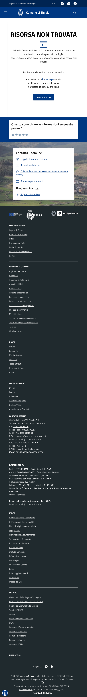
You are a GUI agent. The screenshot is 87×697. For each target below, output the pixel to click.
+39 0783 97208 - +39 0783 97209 (29, 423)
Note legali (14, 560)
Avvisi (11, 372)
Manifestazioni (15, 355)
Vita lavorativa (15, 331)
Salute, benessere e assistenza (22, 318)
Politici (12, 255)
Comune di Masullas (18, 631)
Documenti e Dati (17, 243)
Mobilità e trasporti (17, 314)
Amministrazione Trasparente (22, 517)
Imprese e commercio (18, 309)
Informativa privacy (17, 556)
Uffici (11, 238)
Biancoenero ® (25, 689)
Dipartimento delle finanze (21, 618)
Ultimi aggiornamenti (18, 573)
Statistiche (14, 577)
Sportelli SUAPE (16, 610)
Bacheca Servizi (16, 547)
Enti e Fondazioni (16, 247)
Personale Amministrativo (20, 251)
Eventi (12, 387)
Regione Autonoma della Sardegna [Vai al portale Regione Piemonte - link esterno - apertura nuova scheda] (22, 3)
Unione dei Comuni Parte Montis (23, 605)
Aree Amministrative (18, 234)
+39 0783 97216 (21, 426)
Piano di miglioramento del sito (22, 526)
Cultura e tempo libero (19, 297)
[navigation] (5, 12)
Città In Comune (65, 679)
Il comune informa (17, 368)
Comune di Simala (38, 12)
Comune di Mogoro (17, 635)
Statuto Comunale (17, 551)
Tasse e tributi (15, 363)
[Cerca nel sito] (74, 12)
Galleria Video (15, 404)
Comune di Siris (16, 644)
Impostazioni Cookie (18, 564)
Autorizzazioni (15, 288)
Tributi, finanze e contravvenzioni (23, 322)
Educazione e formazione (20, 301)
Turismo (12, 326)
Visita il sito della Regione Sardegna (25, 597)
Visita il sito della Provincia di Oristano (26, 601)
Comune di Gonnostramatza (21, 627)
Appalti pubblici (16, 284)
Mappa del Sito (15, 581)
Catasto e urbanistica (18, 292)
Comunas (13, 614)
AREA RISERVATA (42, 692)
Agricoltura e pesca (17, 271)
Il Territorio (13, 396)
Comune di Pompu (17, 640)
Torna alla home (43, 97)
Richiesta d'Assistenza (19, 543)
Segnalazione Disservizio (20, 539)
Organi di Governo (17, 230)
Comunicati (14, 351)
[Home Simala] (32, 12)
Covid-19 (13, 359)
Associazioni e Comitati (19, 409)
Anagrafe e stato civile (19, 279)
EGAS (11, 622)
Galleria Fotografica (17, 400)
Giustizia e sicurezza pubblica (21, 305)
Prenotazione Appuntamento (22, 534)
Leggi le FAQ (14, 530)
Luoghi (12, 392)
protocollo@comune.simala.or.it (29, 439)
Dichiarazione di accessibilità (21, 521)
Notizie (12, 346)
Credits (12, 569)
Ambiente (13, 275)
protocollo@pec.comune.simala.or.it (30, 436)
